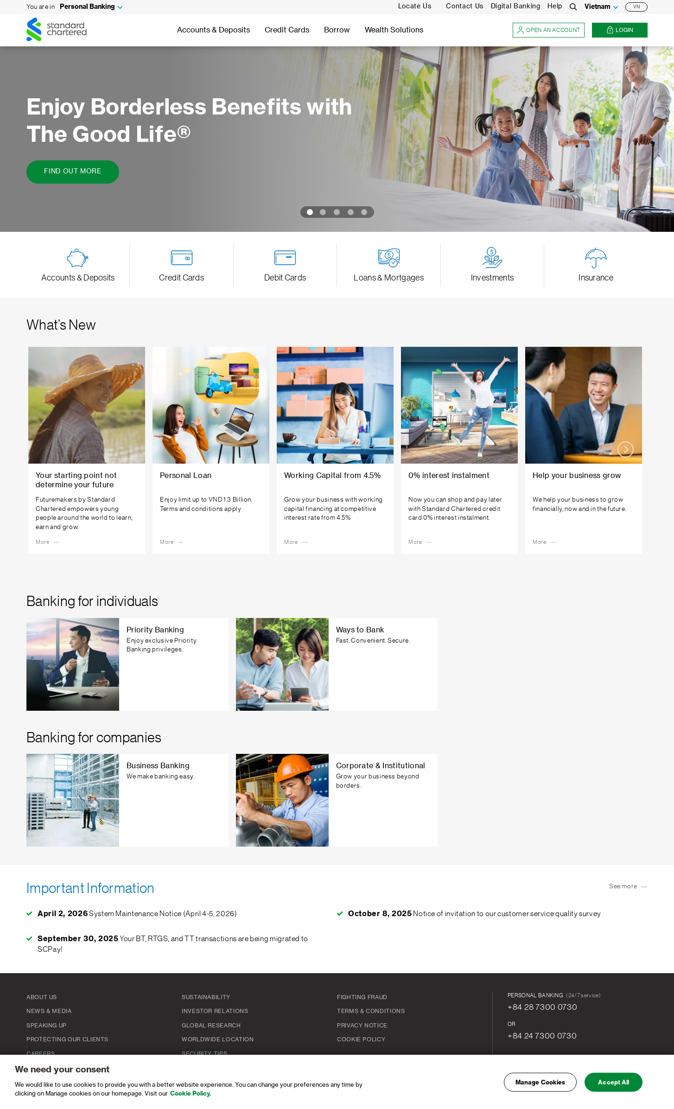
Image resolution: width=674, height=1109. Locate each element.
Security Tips (204, 1054)
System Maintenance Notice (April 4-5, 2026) (137, 914)
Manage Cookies (540, 1083)
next (625, 449)
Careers (40, 1054)
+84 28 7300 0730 (542, 1007)
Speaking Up (46, 1025)
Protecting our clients (67, 1039)
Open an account (548, 30)
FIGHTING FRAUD (362, 997)
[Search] (573, 7)
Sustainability (206, 997)
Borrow (337, 30)
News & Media (49, 1011)
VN (636, 7)
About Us (41, 997)
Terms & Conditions (371, 1011)
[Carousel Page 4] (351, 212)
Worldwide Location (218, 1039)
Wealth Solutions (394, 30)
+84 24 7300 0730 (542, 1036)
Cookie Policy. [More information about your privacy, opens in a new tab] (190, 1095)
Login (619, 30)
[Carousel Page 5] (366, 212)
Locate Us (415, 6)
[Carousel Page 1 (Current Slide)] (308, 212)
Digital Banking (515, 6)
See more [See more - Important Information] (628, 887)
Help (554, 6)
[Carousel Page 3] (337, 212)
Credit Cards (287, 30)
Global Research (211, 1025)
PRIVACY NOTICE (362, 1025)
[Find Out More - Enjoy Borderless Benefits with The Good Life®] (72, 172)
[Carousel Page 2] (323, 212)
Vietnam (597, 7)
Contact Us (464, 6)
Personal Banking (87, 7)
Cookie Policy (361, 1039)
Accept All (613, 1083)
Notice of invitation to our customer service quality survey (474, 914)
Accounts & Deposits (213, 30)
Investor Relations (215, 1011)
